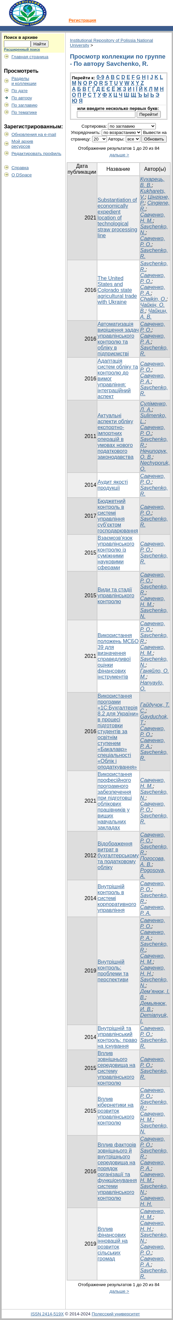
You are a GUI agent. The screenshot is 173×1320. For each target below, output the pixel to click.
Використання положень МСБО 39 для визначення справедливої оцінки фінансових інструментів (118, 656)
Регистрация (82, 20)
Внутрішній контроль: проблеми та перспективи (113, 970)
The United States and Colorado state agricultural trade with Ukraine (117, 290)
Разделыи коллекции (24, 81)
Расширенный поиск (22, 49)
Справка (20, 167)
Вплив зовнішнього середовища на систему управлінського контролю (116, 1068)
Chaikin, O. (153, 299)
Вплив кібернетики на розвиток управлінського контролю (116, 1111)
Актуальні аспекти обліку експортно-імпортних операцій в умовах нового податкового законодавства (116, 436)
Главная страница (30, 56)
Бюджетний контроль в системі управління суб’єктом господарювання (118, 515)
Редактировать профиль (36, 153)
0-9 (100, 77)
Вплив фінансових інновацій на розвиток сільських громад (113, 1243)
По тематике (24, 112)
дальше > (119, 154)
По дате (20, 90)
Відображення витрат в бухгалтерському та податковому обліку (118, 855)
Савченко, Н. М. (152, 217)
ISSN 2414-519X (47, 1313)
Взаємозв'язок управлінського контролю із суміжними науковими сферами (116, 552)
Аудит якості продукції (113, 485)
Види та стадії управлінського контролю (116, 595)
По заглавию (25, 105)
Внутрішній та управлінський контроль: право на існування (117, 1037)
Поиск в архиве (21, 37)
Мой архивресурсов (22, 144)
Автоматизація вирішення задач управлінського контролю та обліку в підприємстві (118, 338)
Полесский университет (116, 1313)
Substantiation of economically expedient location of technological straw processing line (117, 217)
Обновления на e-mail (34, 134)
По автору (22, 97)
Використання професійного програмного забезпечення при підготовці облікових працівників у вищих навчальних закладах (115, 800)
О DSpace (22, 174)
